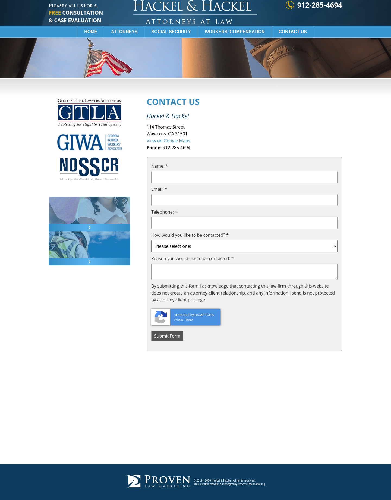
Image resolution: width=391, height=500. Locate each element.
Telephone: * (164, 212)
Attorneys (124, 47)
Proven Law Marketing (251, 484)
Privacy (178, 319)
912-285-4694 (319, 20)
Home (90, 47)
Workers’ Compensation (235, 47)
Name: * (159, 166)
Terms (189, 319)
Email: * (159, 189)
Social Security (171, 47)
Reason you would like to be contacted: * (192, 258)
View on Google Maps (168, 141)
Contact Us (293, 47)
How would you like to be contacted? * (190, 235)
